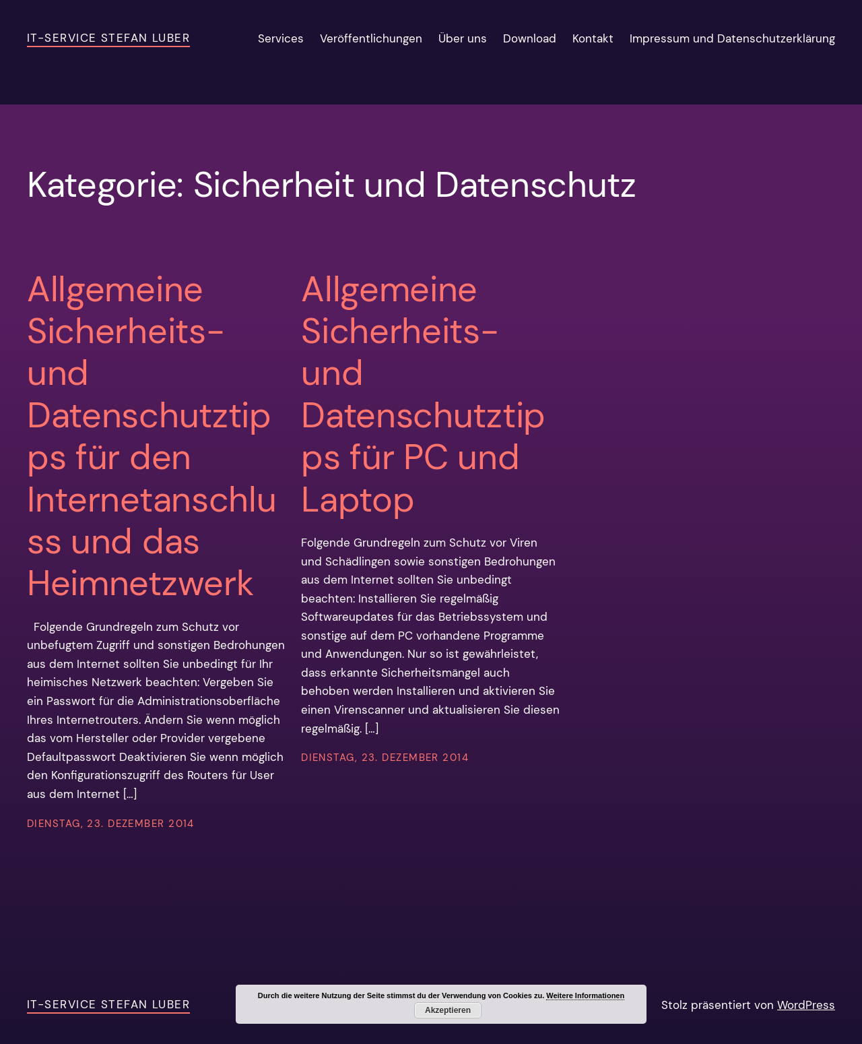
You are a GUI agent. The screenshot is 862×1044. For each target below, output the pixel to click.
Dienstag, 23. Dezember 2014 (111, 823)
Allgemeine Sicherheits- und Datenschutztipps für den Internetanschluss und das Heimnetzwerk (151, 436)
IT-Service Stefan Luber (108, 37)
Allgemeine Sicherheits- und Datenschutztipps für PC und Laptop (423, 394)
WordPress (806, 1004)
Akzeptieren (448, 1010)
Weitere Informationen (585, 995)
